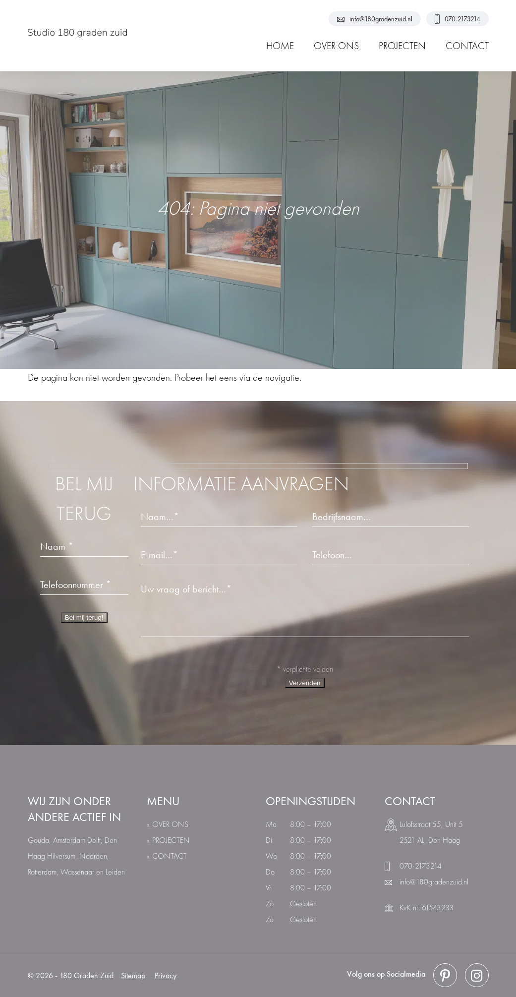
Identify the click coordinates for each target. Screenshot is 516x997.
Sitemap (133, 975)
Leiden (115, 872)
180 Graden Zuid (86, 975)
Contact (169, 856)
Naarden (93, 856)
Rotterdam (42, 872)
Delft (94, 840)
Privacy (165, 975)
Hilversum (61, 856)
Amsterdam (69, 840)
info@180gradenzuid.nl (374, 18)
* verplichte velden (305, 669)
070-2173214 (457, 19)
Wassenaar (77, 872)
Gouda (38, 840)
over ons (170, 824)
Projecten (171, 840)
